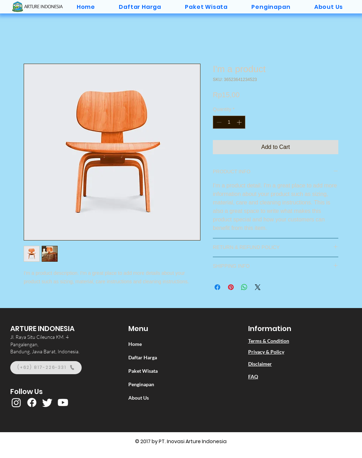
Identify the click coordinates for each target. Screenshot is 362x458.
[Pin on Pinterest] (231, 287)
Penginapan (141, 384)
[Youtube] (63, 402)
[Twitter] (47, 402)
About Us (138, 398)
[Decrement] (218, 122)
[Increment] (239, 122)
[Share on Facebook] (217, 287)
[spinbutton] (229, 122)
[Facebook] (32, 402)
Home (135, 344)
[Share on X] (257, 287)
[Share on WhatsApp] (244, 287)
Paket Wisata (143, 371)
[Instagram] (16, 402)
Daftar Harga (142, 357)
